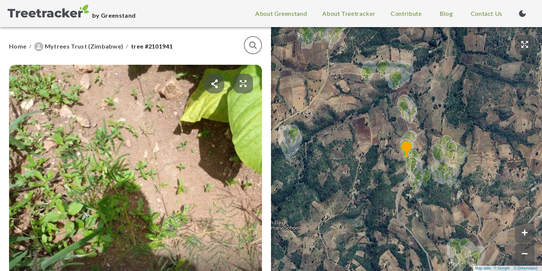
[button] (406, 149)
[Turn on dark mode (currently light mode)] (522, 13)
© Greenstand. (526, 268)
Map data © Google (492, 268)
